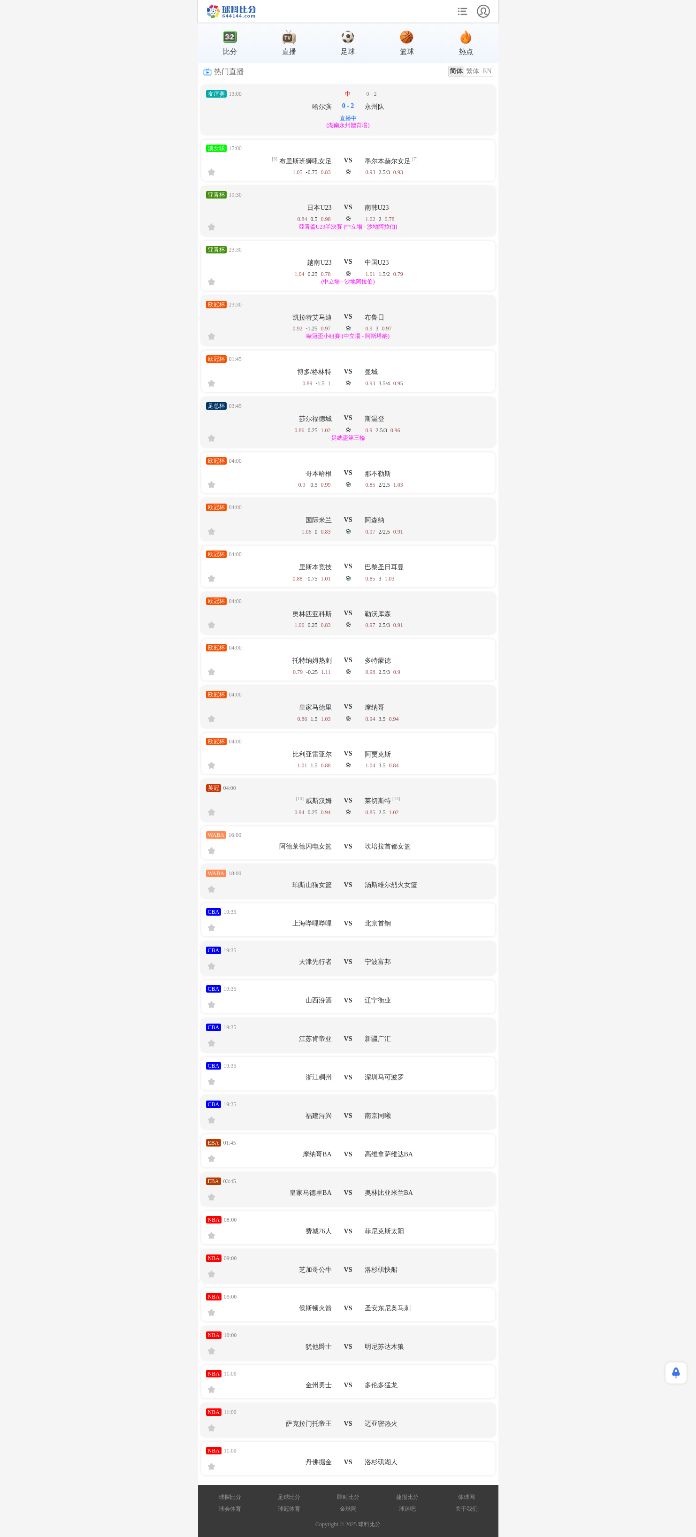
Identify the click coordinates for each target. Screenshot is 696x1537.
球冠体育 (289, 1509)
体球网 (466, 1497)
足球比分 (289, 1497)
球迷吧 (407, 1509)
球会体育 (230, 1509)
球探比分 (230, 1497)
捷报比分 (407, 1497)
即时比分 (348, 1497)
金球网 (348, 1509)
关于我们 (466, 1509)
